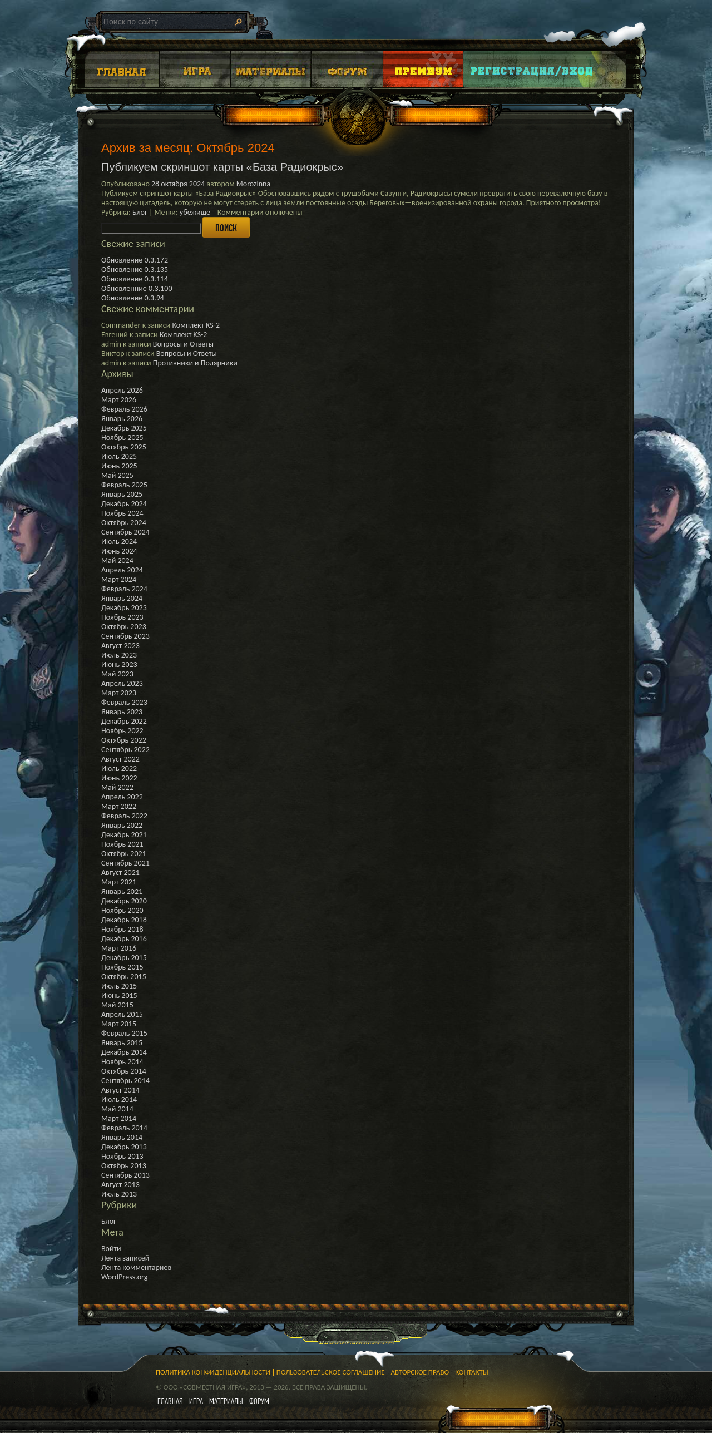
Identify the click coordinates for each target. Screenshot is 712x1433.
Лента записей (125, 1258)
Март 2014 (118, 1118)
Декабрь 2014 (124, 1052)
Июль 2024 (119, 541)
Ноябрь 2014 (122, 1061)
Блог (139, 212)
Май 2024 (117, 560)
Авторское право (420, 1372)
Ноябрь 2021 (122, 844)
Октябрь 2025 (123, 447)
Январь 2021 (121, 891)
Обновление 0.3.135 (134, 269)
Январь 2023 (121, 711)
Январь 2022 (121, 825)
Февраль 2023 (124, 702)
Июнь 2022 (119, 778)
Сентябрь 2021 (125, 863)
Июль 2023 (119, 655)
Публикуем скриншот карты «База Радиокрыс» (222, 167)
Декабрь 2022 (124, 721)
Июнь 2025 (119, 466)
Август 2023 (120, 645)
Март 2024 (118, 579)
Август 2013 (120, 1184)
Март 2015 (118, 1024)
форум (259, 1401)
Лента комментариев (136, 1267)
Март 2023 (118, 693)
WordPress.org (124, 1277)
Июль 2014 (119, 1099)
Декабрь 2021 (124, 834)
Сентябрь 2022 (125, 749)
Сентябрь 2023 (125, 636)
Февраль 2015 (124, 1033)
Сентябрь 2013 (125, 1175)
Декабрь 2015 (124, 957)
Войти (111, 1248)
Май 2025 (117, 475)
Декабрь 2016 (124, 938)
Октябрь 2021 (123, 853)
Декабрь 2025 (124, 428)
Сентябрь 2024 (125, 532)
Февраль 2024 (124, 589)
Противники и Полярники (195, 363)
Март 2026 (118, 399)
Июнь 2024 (119, 551)
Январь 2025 (121, 494)
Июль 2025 (119, 456)
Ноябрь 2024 (122, 513)
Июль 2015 (119, 986)
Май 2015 (117, 1005)
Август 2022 (120, 759)
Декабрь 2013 (124, 1147)
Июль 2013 (119, 1194)
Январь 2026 (121, 418)
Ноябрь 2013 (122, 1156)
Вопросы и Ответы (183, 344)
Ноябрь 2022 (122, 730)
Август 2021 (120, 872)
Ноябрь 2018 (122, 929)
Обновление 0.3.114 (134, 279)
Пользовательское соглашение (330, 1372)
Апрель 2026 (122, 390)
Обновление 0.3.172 (134, 260)
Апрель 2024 (122, 570)
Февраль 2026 (124, 409)
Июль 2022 (119, 768)
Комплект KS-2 (196, 325)
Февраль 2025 (124, 485)
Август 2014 (120, 1090)
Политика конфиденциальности (213, 1372)
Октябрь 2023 (123, 626)
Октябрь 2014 (123, 1071)
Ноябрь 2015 (122, 967)
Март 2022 (118, 806)
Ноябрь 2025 (122, 437)
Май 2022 (117, 787)
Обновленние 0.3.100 (136, 288)
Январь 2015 (121, 1042)
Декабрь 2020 (124, 901)
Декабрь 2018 (124, 920)
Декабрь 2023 (124, 607)
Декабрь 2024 (124, 503)
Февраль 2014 (124, 1128)
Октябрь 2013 (123, 1165)
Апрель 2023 (122, 683)
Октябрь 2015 (123, 976)
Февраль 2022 (124, 816)
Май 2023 (117, 674)
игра (196, 1401)
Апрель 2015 (122, 1014)
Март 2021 (118, 882)
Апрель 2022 (122, 797)
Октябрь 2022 (123, 740)
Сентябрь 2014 (125, 1080)
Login (532, 69)
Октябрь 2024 (123, 522)
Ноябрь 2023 (122, 617)
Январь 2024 (121, 598)
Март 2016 (118, 948)
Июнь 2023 (119, 664)
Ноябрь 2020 (122, 910)
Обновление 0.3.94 (132, 298)
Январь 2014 (121, 1137)
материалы (226, 1401)
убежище (195, 212)
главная (170, 1401)
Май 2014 (117, 1109)
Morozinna (253, 184)
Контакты (471, 1372)
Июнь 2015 (119, 995)
